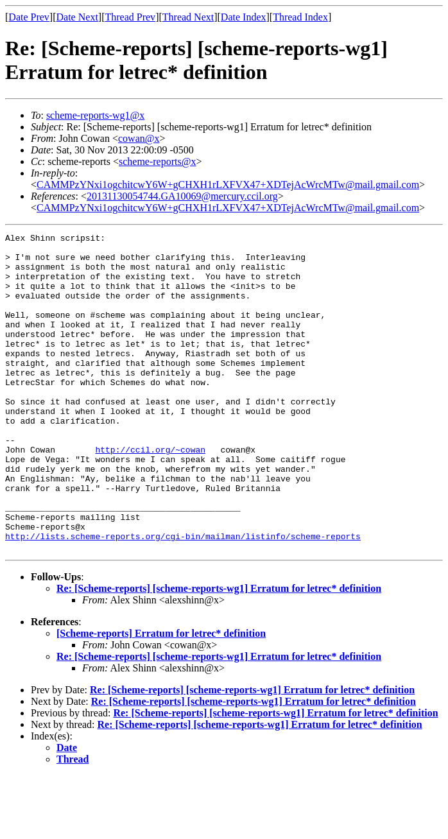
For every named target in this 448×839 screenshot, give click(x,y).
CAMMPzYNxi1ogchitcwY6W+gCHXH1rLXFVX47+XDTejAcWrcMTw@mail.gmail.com (228, 184)
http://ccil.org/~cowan (150, 493)
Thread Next (188, 17)
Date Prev (28, 17)
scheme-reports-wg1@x (95, 115)
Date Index (243, 17)
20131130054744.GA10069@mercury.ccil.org (182, 196)
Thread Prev (130, 17)
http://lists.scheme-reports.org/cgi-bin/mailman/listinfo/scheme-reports (183, 597)
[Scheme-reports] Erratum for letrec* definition (161, 696)
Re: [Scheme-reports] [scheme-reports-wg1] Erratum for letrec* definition (218, 651)
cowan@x (139, 138)
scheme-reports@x (157, 161)
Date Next (77, 17)
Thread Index (300, 17)
